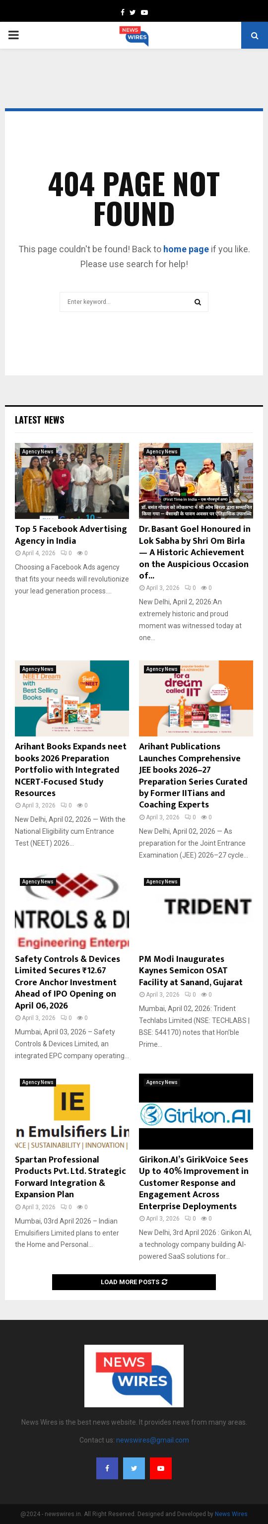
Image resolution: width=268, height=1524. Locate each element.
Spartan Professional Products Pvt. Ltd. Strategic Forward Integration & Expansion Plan (70, 1177)
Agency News (38, 451)
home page (186, 249)
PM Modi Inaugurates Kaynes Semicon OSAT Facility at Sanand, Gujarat (191, 971)
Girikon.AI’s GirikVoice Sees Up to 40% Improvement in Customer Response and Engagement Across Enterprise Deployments (194, 1183)
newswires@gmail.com (152, 1440)
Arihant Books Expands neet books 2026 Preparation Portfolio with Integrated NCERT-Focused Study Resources (71, 770)
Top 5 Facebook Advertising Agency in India (71, 535)
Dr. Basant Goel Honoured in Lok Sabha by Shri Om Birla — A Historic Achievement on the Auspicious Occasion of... (195, 552)
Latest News (39, 419)
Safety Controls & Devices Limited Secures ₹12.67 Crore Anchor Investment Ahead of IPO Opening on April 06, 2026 (67, 983)
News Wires (231, 1514)
